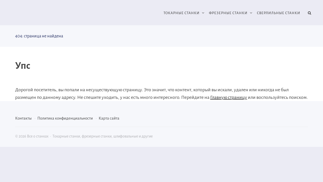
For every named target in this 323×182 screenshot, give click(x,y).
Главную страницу (228, 97)
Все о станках (53, 13)
